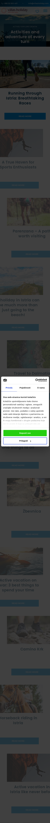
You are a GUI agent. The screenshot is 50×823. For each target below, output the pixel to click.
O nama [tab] (41, 388)
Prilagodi (25, 441)
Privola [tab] (9, 388)
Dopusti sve (25, 433)
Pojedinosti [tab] (25, 388)
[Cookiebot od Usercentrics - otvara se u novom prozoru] (35, 380)
